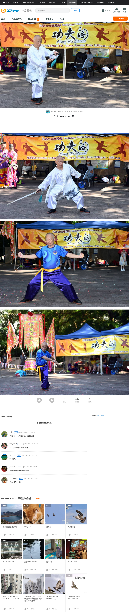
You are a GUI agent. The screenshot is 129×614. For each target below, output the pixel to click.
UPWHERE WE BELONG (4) (52, 597)
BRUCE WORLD (9, 562)
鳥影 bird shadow (31, 562)
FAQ (62, 19)
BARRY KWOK (55, 111)
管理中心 (50, 19)
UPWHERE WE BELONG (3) (74, 597)
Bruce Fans (72, 562)
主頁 (3, 19)
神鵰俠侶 (71, 527)
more (38, 499)
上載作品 (120, 19)
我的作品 (33, 19)
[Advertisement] (64, 126)
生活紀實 (100, 415)
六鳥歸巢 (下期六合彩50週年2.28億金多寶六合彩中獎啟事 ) (33, 599)
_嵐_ (11, 432)
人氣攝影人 (17, 19)
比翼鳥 (48, 527)
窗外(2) (49, 562)
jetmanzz (13, 467)
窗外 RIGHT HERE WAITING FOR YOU (11, 598)
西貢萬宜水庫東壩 (10, 527)
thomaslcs (13, 478)
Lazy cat (27, 527)
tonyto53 (13, 444)
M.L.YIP (12, 455)
